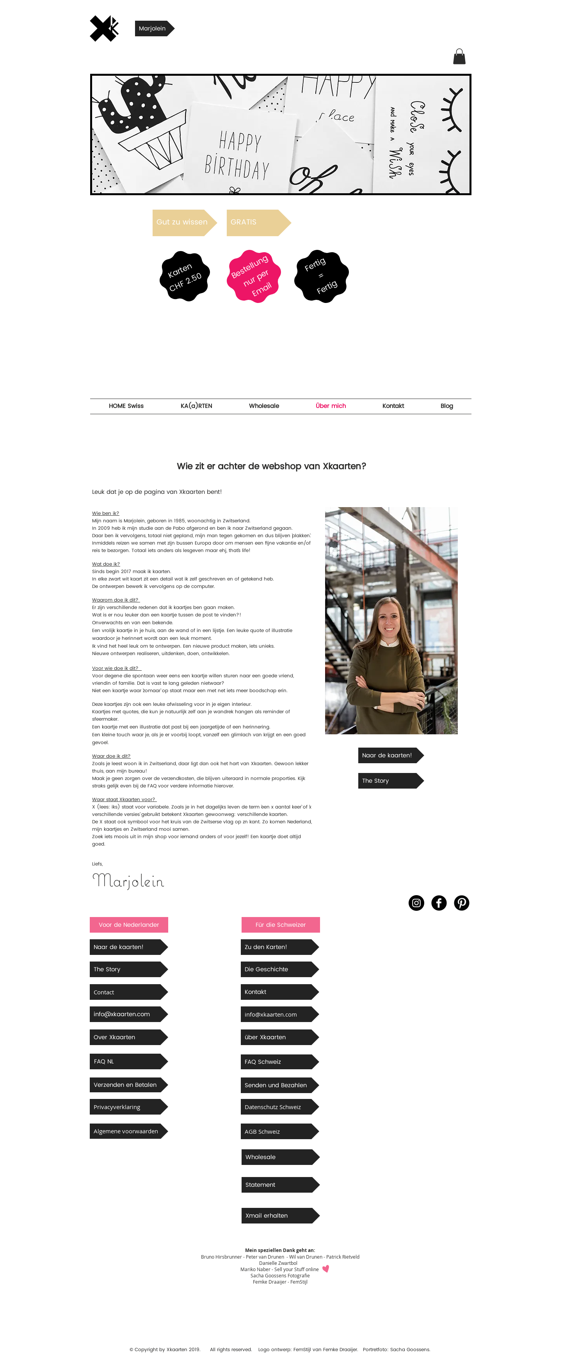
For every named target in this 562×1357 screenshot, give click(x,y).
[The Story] (391, 781)
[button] (459, 56)
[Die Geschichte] (280, 969)
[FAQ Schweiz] (280, 1061)
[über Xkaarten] (280, 1037)
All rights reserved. (228, 1349)
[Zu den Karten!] (280, 947)
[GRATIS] (259, 223)
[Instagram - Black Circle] (416, 903)
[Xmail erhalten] (281, 1215)
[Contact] (129, 992)
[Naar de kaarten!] (391, 755)
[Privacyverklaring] (129, 1107)
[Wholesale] (281, 1157)
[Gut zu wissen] (185, 223)
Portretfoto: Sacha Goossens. (396, 1349)
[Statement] (281, 1185)
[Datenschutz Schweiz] (280, 1107)
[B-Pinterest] (462, 903)
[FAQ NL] (129, 1061)
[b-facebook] (439, 903)
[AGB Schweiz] (280, 1131)
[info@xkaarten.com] (129, 1014)
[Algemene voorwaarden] (129, 1131)
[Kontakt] (280, 992)
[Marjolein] (155, 28)
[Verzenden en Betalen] (129, 1084)
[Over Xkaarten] (129, 1037)
